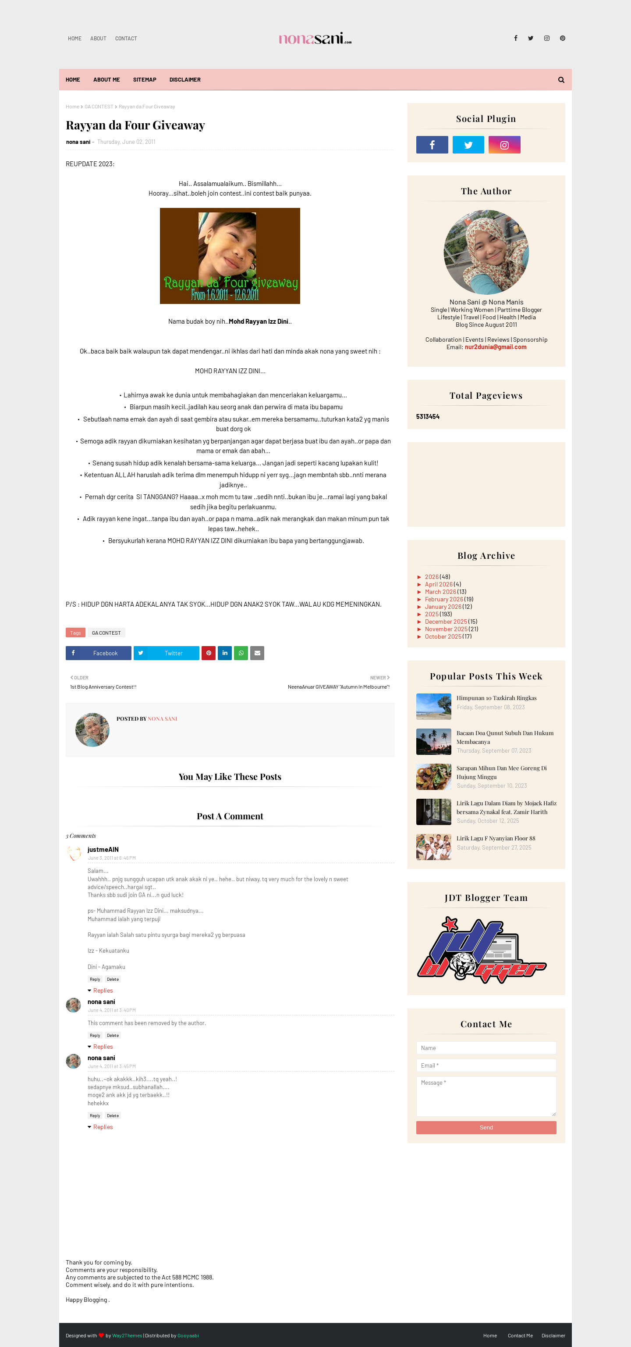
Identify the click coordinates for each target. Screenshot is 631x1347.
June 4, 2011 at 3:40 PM (112, 1010)
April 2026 (439, 584)
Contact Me (520, 1335)
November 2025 (447, 628)
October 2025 (444, 636)
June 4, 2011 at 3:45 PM (112, 1066)
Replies (103, 990)
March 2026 (441, 591)
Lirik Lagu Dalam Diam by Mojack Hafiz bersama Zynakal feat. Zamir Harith (507, 807)
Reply (95, 979)
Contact (126, 38)
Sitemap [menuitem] (144, 79)
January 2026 (444, 606)
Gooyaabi (188, 1335)
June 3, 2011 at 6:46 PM (112, 858)
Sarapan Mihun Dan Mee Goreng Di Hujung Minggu (502, 772)
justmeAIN (103, 849)
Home (75, 38)
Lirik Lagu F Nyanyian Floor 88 (496, 838)
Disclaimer (553, 1335)
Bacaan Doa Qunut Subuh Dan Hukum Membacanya (505, 737)
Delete (113, 979)
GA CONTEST (99, 106)
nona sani (78, 141)
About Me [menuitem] (106, 79)
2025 (432, 614)
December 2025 (446, 621)
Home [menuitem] (73, 79)
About (98, 38)
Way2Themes (127, 1335)
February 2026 (444, 599)
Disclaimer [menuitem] (185, 79)
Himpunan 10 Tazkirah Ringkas (497, 697)
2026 (432, 576)
